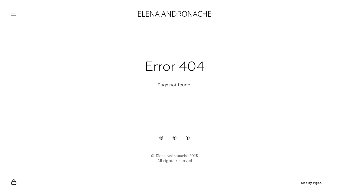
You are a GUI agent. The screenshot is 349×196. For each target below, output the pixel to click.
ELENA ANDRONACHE (174, 13)
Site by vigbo (311, 183)
